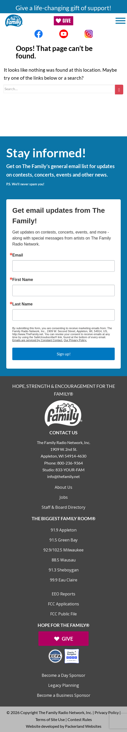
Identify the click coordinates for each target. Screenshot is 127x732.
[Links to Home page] (63, 412)
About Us (63, 487)
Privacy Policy (107, 712)
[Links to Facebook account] (38, 33)
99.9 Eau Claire (63, 580)
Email (17, 255)
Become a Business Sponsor (63, 695)
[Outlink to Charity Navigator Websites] (63, 655)
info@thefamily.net (63, 476)
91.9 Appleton (64, 530)
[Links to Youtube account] (63, 33)
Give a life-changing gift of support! (63, 7)
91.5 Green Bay (63, 540)
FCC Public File (63, 614)
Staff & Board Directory (63, 507)
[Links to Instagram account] (88, 33)
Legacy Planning (63, 685)
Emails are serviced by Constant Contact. (37, 340)
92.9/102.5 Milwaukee (63, 550)
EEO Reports (63, 594)
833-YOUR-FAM (70, 469)
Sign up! (64, 353)
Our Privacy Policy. (75, 340)
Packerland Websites (83, 726)
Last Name (22, 304)
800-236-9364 (70, 463)
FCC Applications (63, 604)
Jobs (63, 497)
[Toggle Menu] (120, 21)
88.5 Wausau (64, 560)
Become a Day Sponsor (63, 675)
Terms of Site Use (50, 719)
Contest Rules (80, 719)
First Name (22, 280)
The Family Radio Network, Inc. (65, 712)
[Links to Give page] (63, 638)
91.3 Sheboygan (64, 570)
